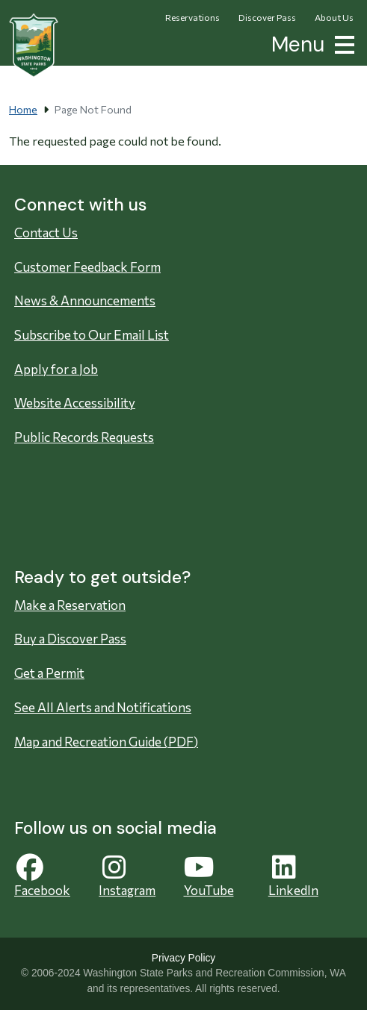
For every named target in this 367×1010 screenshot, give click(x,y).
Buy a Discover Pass (70, 638)
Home (23, 109)
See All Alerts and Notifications (102, 707)
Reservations (192, 17)
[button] (341, 43)
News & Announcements (84, 300)
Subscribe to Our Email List (91, 335)
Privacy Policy (183, 958)
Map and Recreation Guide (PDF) (106, 741)
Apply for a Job (56, 369)
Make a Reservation (70, 605)
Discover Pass (267, 17)
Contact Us (46, 232)
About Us (334, 17)
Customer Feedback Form (87, 267)
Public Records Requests (84, 437)
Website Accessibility (74, 403)
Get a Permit (49, 673)
